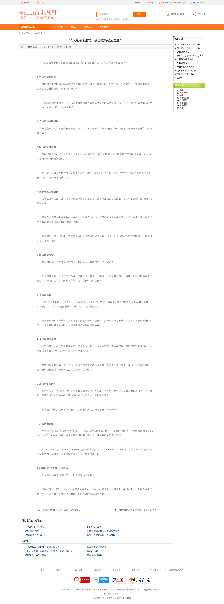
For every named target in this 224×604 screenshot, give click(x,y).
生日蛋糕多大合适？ (185, 67)
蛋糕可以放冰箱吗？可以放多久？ (103, 535)
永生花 (87, 27)
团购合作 (116, 570)
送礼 (181, 95)
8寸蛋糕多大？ (32, 531)
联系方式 (97, 570)
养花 (181, 108)
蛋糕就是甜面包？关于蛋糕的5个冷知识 (61, 510)
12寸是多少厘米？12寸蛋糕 (188, 48)
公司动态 (183, 100)
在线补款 (135, 570)
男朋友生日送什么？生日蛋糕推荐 (103, 531)
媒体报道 (183, 103)
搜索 (139, 14)
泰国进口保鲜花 (113, 19)
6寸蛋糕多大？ (94, 527)
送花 (181, 90)
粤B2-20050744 (117, 589)
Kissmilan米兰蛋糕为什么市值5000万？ (138, 510)
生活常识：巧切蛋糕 (34, 527)
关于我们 (59, 570)
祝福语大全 (184, 98)
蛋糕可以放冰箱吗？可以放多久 (190, 56)
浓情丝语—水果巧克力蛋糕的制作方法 (43, 547)
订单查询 (139, 3)
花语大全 (103, 27)
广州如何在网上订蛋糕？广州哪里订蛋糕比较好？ (49, 551)
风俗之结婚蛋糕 (94, 555)
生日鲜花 (102, 19)
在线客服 (198, 14)
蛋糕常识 (40, 33)
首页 (60, 27)
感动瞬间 (183, 105)
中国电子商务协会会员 (86, 589)
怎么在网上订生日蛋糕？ (187, 71)
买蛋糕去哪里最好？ (97, 547)
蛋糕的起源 (92, 551)
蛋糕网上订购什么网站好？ (38, 555)
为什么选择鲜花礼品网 (174, 570)
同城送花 (154, 570)
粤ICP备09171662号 (133, 589)
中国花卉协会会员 (69, 589)
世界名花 (124, 19)
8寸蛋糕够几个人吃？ (35, 535)
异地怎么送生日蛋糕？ (186, 74)
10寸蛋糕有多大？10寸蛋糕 (188, 44)
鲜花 (73, 27)
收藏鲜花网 (26, 3)
